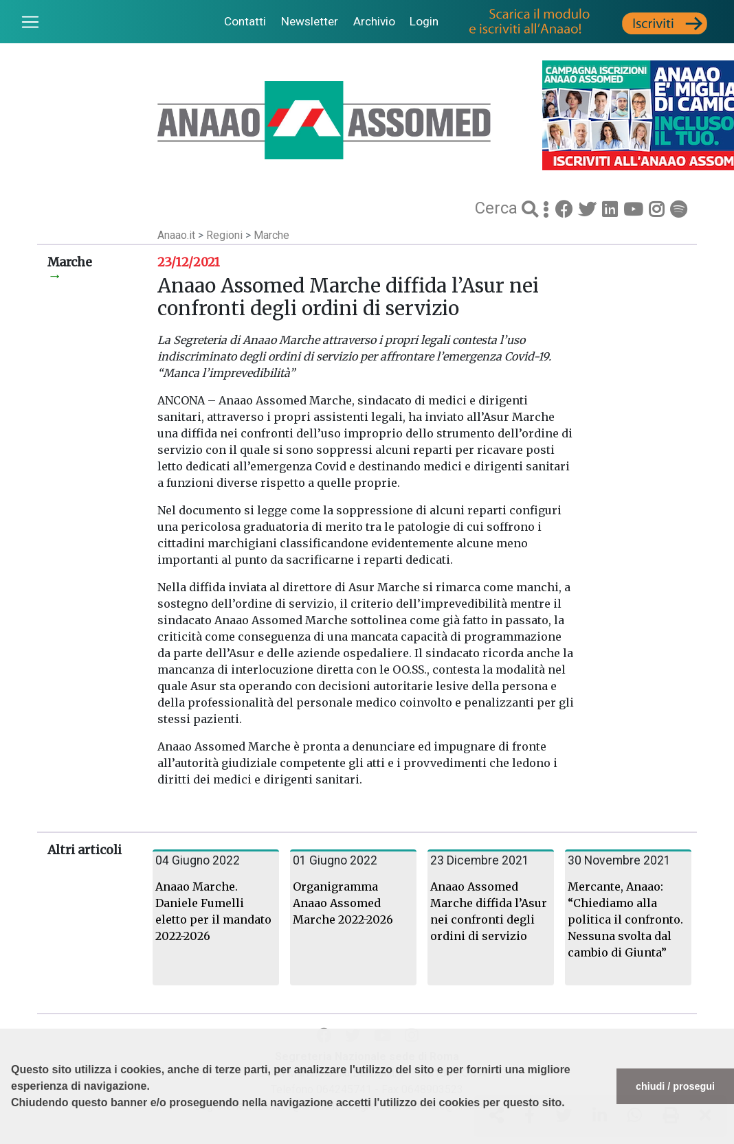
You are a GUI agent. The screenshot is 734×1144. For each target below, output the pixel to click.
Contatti (245, 21)
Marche (271, 235)
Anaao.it (176, 235)
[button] (13, 1137)
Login (424, 21)
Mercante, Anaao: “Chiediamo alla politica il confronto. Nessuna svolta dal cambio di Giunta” (625, 919)
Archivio (374, 21)
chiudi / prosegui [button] (675, 1086)
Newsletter (309, 21)
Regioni (225, 235)
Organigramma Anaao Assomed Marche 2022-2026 (343, 903)
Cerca (498, 208)
